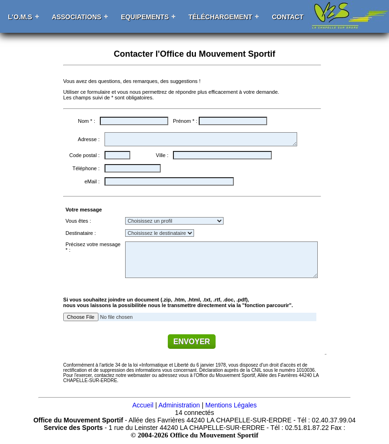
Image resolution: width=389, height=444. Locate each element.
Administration (179, 405)
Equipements (145, 17)
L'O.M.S (20, 17)
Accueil (142, 405)
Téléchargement (220, 17)
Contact (287, 17)
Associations (77, 17)
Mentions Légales (231, 405)
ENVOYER (191, 342)
